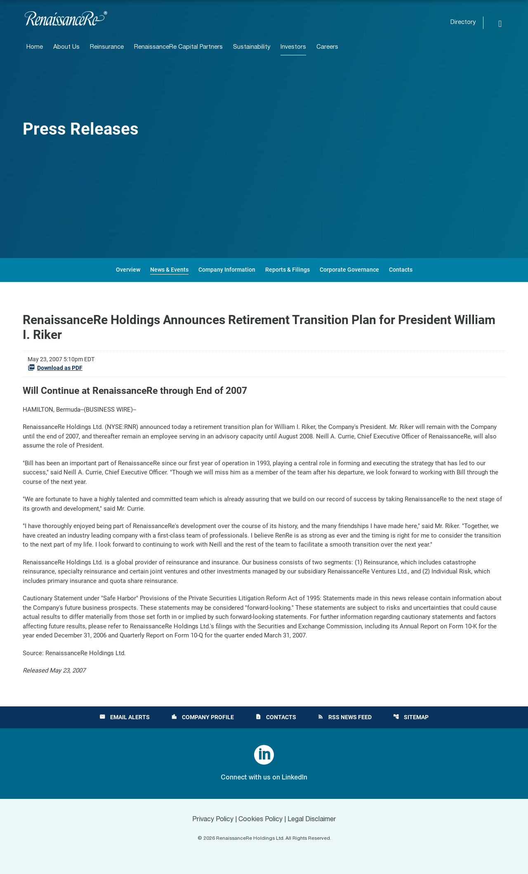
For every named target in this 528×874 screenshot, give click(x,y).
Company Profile (202, 717)
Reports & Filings (287, 269)
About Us (66, 47)
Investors (293, 47)
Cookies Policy (260, 819)
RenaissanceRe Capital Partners (178, 47)
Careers (327, 47)
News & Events (169, 269)
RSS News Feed (345, 717)
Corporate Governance (349, 269)
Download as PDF (55, 367)
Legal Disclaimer (312, 819)
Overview (128, 269)
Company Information (226, 269)
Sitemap (411, 717)
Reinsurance (107, 47)
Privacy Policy (212, 819)
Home (34, 47)
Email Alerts (124, 717)
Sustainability (251, 47)
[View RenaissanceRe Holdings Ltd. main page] (66, 18)
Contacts (400, 269)
